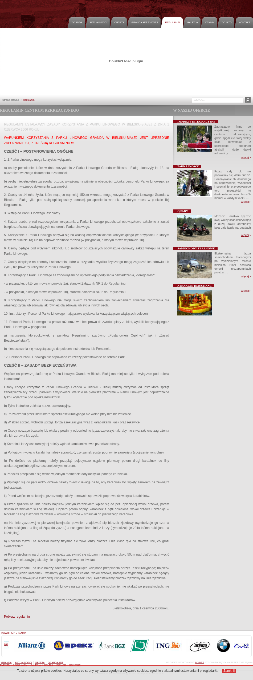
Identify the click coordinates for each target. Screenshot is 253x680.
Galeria (192, 22)
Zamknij (229, 671)
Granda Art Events (144, 22)
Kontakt (244, 22)
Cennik (209, 22)
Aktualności (98, 22)
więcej (245, 157)
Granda (77, 22)
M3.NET (199, 662)
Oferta (119, 22)
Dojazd (226, 22)
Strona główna (10, 100)
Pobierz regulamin (17, 616)
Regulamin (172, 22)
